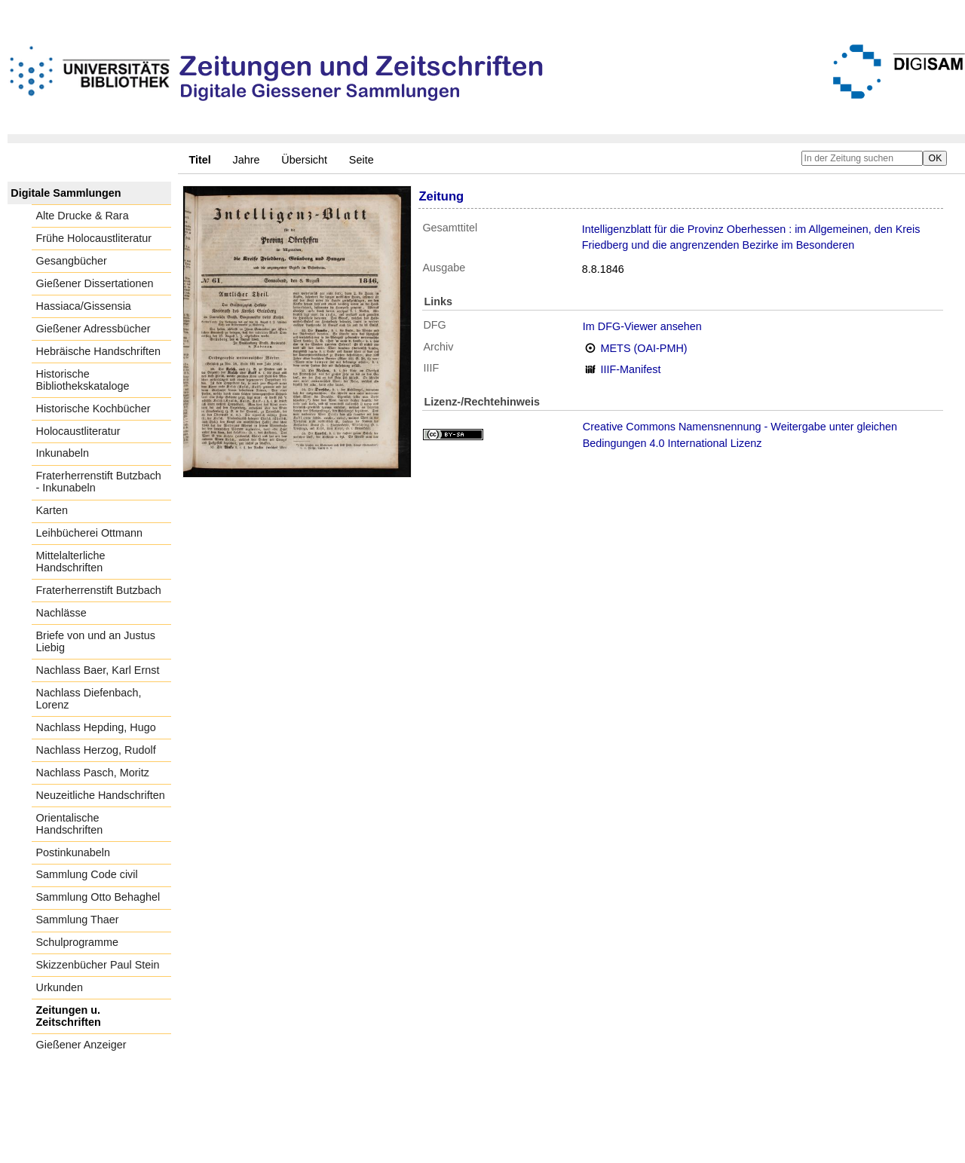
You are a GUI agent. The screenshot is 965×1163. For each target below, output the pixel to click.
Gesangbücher (71, 261)
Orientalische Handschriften (69, 824)
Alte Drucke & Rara (82, 216)
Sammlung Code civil (87, 874)
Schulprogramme (77, 942)
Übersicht (304, 160)
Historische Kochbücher (93, 408)
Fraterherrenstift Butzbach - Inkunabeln (98, 482)
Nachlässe (61, 613)
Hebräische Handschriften (98, 351)
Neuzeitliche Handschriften (100, 795)
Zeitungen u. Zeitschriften (68, 1016)
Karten (52, 510)
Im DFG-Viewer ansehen (642, 326)
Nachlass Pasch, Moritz (92, 773)
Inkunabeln (62, 453)
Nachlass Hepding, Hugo (96, 727)
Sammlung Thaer (77, 920)
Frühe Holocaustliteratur (94, 238)
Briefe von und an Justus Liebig (95, 641)
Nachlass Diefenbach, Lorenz (89, 699)
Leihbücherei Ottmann (89, 533)
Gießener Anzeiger (81, 1045)
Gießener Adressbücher (93, 329)
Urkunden (59, 987)
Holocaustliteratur (78, 431)
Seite (361, 160)
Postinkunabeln (73, 852)
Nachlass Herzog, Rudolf (96, 750)
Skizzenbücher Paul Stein (98, 965)
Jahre (246, 160)
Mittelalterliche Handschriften (71, 561)
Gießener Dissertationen (95, 283)
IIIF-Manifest (631, 369)
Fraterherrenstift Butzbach (98, 590)
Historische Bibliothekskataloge (83, 380)
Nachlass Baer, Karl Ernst (98, 670)
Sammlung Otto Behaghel (98, 897)
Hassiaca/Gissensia (83, 306)
